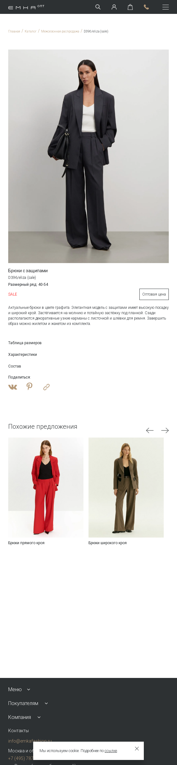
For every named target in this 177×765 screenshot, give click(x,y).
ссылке (111, 751)
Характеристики (22, 354)
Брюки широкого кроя (107, 543)
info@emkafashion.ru (30, 741)
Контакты (18, 730)
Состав (14, 366)
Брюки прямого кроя (26, 543)
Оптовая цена (154, 294)
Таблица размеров (25, 343)
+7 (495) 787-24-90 (27, 758)
